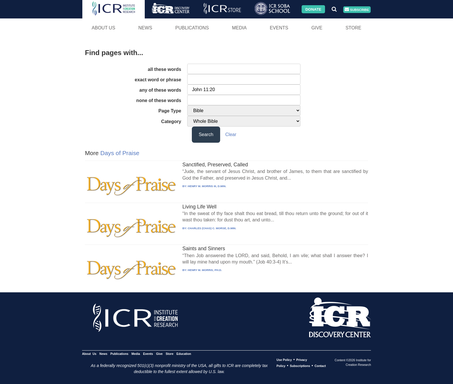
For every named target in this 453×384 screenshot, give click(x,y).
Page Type (169, 110)
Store (353, 27)
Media (239, 27)
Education (184, 353)
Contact (320, 366)
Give (316, 27)
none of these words (158, 100)
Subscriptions (300, 366)
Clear (230, 134)
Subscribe (357, 9)
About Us (103, 27)
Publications (192, 27)
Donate (313, 9)
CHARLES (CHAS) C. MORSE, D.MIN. (212, 228)
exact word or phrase (158, 79)
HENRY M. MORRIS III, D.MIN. (207, 186)
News (145, 27)
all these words (164, 69)
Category (171, 121)
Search (206, 134)
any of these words (160, 90)
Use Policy (284, 360)
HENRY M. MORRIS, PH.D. (205, 270)
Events (279, 27)
